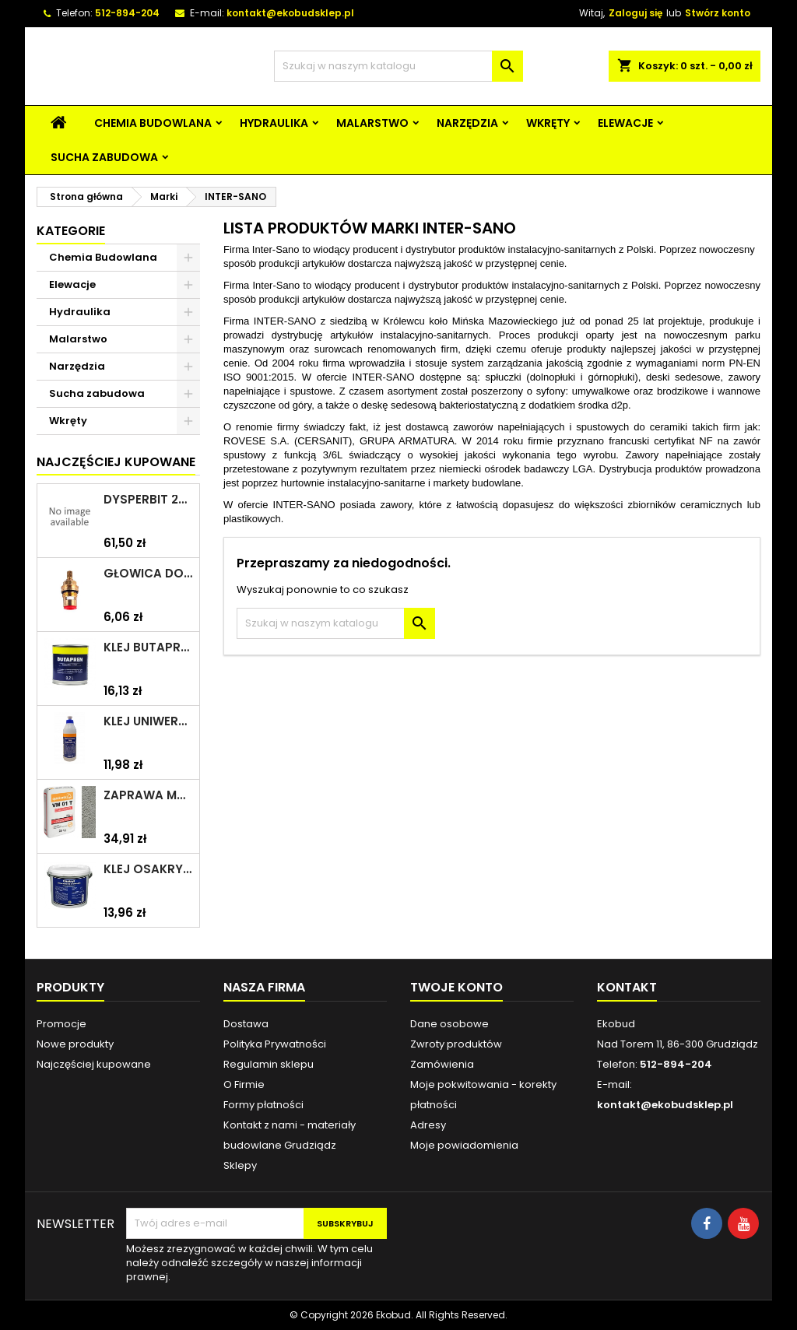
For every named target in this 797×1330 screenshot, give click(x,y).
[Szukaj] (398, 66)
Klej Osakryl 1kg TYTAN (148, 869)
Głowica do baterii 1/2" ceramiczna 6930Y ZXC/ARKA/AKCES (148, 573)
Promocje (61, 1023)
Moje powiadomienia (464, 1145)
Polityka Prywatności (274, 1044)
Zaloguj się (635, 12)
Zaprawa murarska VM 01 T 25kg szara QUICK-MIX (148, 795)
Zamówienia (442, 1064)
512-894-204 (127, 12)
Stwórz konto (717, 12)
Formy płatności (263, 1104)
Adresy (428, 1125)
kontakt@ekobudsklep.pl (290, 12)
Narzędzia (467, 123)
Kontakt (627, 987)
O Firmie (244, 1084)
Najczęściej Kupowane (116, 462)
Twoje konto (456, 987)
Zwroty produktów (456, 1044)
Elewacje (625, 123)
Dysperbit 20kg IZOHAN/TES (148, 499)
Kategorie (71, 231)
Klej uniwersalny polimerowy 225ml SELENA (148, 721)
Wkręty (548, 123)
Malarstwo (372, 123)
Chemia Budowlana (153, 123)
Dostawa (246, 1023)
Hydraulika (274, 123)
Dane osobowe (449, 1023)
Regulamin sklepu (268, 1064)
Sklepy (240, 1165)
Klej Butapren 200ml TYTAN (148, 647)
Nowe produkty (75, 1044)
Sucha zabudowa (104, 157)
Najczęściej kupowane (94, 1064)
